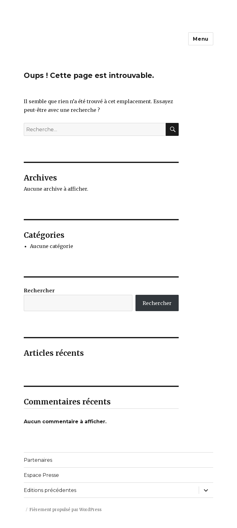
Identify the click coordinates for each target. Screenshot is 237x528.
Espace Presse (41, 475)
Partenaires (38, 460)
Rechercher (39, 290)
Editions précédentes (50, 490)
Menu (201, 39)
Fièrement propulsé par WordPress (65, 509)
